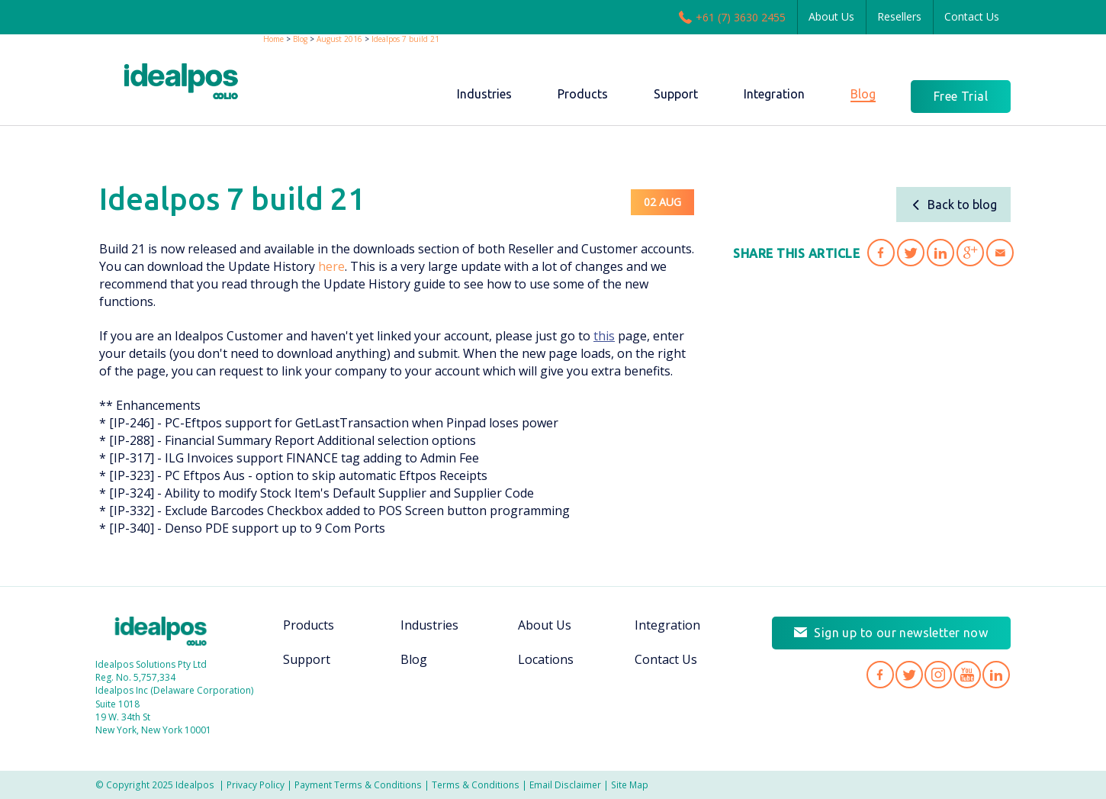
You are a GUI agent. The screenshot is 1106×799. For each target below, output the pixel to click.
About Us (831, 16)
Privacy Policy (256, 784)
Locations (546, 659)
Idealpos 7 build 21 (405, 39)
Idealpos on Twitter (909, 674)
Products (308, 625)
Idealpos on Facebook (880, 674)
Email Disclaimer (565, 784)
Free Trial (961, 96)
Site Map (629, 784)
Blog (300, 39)
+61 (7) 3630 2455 (732, 16)
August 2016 (339, 39)
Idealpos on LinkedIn (996, 674)
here (331, 266)
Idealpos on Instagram (938, 674)
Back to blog (954, 204)
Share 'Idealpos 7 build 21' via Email (1000, 252)
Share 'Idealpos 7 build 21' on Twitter (910, 252)
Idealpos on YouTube (967, 674)
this (604, 335)
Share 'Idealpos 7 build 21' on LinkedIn (940, 252)
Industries (429, 625)
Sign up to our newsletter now (901, 633)
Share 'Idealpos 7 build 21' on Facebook (881, 252)
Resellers (899, 16)
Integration (667, 625)
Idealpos (161, 631)
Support (306, 659)
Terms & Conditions (475, 784)
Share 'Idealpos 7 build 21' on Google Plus (970, 252)
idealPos (181, 81)
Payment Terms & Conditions (358, 784)
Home (273, 39)
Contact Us (971, 16)
